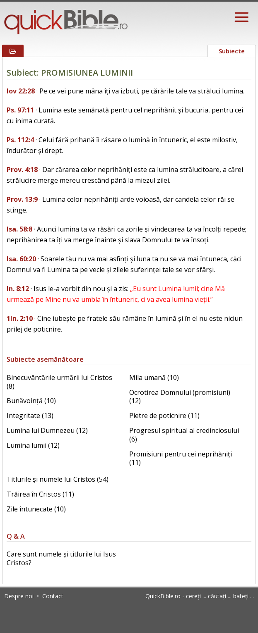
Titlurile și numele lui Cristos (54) (58, 479)
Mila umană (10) (154, 377)
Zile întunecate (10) (36, 509)
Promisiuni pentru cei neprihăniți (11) (180, 458)
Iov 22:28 (21, 91)
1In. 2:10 (20, 318)
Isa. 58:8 (19, 229)
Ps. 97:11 (20, 110)
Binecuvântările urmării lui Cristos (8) (59, 382)
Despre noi (19, 596)
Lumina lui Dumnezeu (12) (47, 430)
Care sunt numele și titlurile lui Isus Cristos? (61, 558)
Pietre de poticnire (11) (164, 415)
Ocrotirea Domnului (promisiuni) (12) (179, 397)
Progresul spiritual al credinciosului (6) (184, 435)
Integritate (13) (30, 415)
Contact (52, 596)
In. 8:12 (18, 288)
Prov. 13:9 (22, 199)
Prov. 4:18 (22, 169)
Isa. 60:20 (21, 258)
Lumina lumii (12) (33, 445)
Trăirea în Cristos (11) (40, 494)
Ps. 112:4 (20, 139)
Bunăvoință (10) (31, 400)
